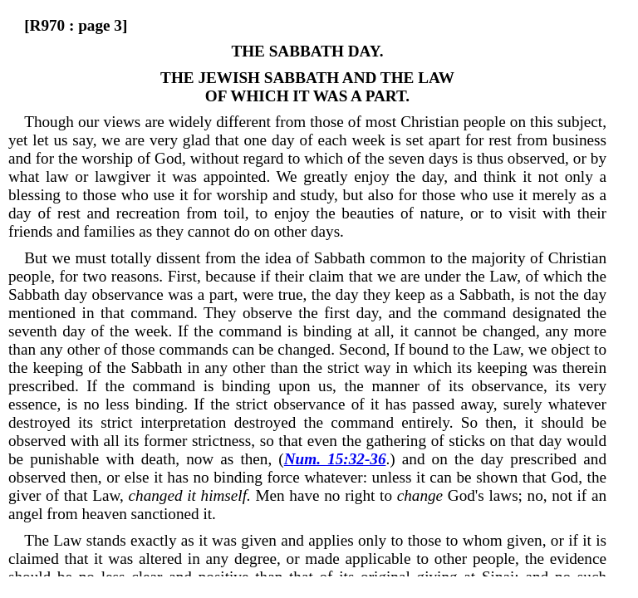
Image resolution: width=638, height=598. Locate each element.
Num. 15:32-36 (335, 459)
